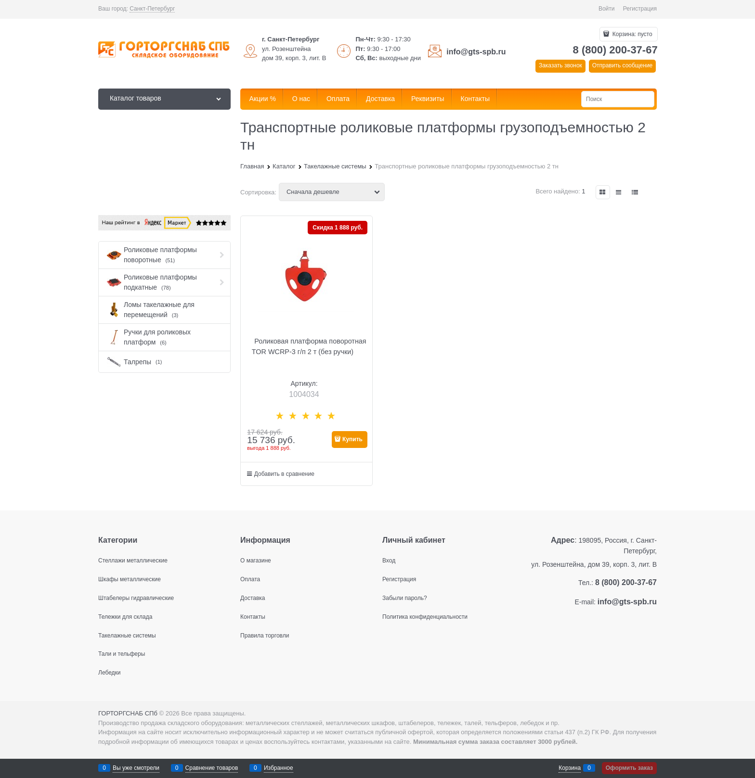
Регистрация (640, 8)
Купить (352, 439)
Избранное (278, 768)
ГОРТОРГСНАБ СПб (127, 713)
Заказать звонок (560, 65)
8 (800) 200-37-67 (615, 50)
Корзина (570, 768)
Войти (607, 8)
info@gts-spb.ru (476, 52)
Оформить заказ (629, 768)
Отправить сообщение (622, 65)
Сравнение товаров (211, 768)
